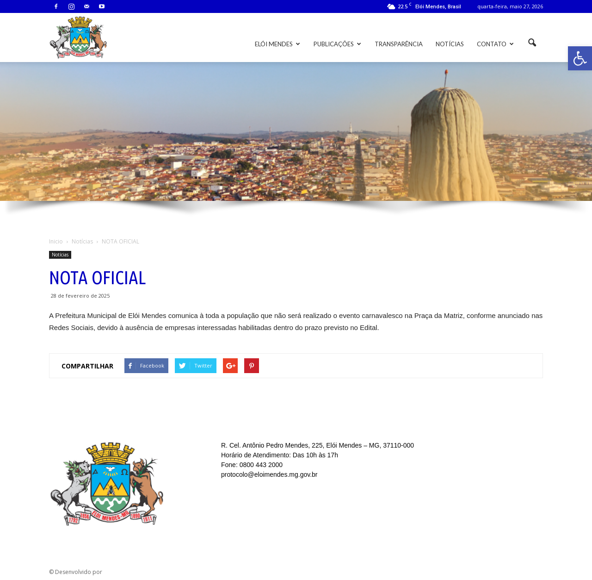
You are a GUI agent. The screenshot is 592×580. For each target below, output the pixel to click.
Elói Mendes (277, 44)
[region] (296, 144)
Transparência (399, 44)
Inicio (56, 241)
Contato (495, 44)
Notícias (450, 44)
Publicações (337, 44)
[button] (580, 58)
